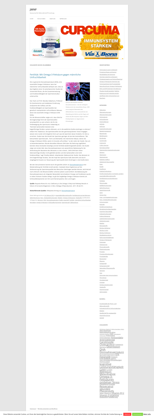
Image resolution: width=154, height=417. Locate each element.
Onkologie (103, 242)
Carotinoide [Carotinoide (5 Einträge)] (107, 342)
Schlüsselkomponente (54, 202)
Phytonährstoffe (104, 247)
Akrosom (40, 200)
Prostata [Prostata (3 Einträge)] (112, 384)
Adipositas (103, 110)
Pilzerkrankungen (105, 249)
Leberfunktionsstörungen (107, 219)
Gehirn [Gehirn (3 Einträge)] (113, 358)
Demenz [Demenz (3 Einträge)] (103, 347)
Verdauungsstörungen (106, 285)
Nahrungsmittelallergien (107, 237)
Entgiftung (103, 169)
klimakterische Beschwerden (108, 209)
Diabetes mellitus (105, 159)
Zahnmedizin (103, 292)
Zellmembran (74, 202)
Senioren (102, 271)
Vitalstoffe (79, 198)
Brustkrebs (103, 138)
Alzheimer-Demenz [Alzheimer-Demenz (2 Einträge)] (104, 334)
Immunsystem (104, 202)
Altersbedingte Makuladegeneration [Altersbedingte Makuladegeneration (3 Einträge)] (107, 331)
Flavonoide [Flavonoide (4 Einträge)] (105, 356)
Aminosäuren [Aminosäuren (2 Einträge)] (117, 334)
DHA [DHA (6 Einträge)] (102, 349)
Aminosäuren (103, 117)
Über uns (52, 19)
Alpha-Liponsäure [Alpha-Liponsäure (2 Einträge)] (116, 329)
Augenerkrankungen (106, 129)
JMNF (33, 9)
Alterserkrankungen (105, 112)
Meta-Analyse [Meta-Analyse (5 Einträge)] (108, 374)
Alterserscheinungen (106, 115)
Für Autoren (41, 19)
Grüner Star (103, 195)
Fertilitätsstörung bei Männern (81, 195)
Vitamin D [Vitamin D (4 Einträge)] (105, 395)
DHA (45, 200)
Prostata (102, 252)
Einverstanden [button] (137, 414)
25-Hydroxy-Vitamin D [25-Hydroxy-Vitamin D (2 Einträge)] (105, 329)
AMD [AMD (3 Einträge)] (111, 334)
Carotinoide (103, 141)
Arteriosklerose (104, 122)
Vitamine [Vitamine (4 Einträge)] (114, 395)
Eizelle (61, 200)
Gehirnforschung (35, 198)
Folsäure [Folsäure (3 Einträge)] (114, 357)
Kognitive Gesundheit (106, 211)
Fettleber (102, 181)
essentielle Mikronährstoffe (64, 195)
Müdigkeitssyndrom (105, 235)
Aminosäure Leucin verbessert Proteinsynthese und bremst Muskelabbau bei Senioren (108, 72)
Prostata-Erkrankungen (106, 254)
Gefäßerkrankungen (105, 185)
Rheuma (102, 261)
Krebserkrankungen (105, 214)
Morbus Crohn (104, 230)
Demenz (102, 152)
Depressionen (104, 157)
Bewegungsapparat (105, 131)
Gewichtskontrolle (105, 190)
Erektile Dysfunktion (105, 171)
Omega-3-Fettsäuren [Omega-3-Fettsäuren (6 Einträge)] (107, 378)
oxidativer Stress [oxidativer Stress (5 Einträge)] (109, 382)
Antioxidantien (104, 119)
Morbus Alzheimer (105, 228)
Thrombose (103, 278)
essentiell (66, 200)
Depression (103, 155)
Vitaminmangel (104, 289)
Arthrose (102, 126)
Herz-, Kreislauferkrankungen (48, 198)
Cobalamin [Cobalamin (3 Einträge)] (119, 344)
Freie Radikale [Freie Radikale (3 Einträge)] (105, 358)
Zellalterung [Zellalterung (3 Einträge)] (113, 397)
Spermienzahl (66, 202)
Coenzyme (103, 143)
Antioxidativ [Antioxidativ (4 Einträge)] (117, 337)
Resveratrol (103, 259)
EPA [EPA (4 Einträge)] (117, 354)
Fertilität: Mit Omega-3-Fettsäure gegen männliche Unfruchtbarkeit (55, 76)
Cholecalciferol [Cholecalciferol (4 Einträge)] (107, 344)
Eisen (101, 164)
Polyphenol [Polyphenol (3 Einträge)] (104, 384)
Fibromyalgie (103, 183)
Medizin (60, 198)
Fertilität (71, 200)
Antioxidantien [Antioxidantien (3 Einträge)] (105, 338)
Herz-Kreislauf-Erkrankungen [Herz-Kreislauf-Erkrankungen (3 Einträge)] (111, 360)
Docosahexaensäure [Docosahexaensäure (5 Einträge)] (112, 352)
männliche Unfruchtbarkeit (83, 200)
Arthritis (102, 124)
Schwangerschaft (105, 266)
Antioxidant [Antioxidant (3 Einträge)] (110, 335)
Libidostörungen (104, 221)
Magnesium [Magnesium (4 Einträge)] (105, 371)
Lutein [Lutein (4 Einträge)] (103, 369)
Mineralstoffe (103, 226)
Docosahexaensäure (76, 165)
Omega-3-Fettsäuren (69, 198)
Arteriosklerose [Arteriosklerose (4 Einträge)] (107, 339)
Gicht (101, 193)
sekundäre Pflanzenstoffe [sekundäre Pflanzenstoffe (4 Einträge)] (107, 389)
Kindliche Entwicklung (106, 207)
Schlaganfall (103, 263)
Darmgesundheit (104, 148)
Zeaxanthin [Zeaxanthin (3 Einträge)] (104, 397)
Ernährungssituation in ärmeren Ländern (111, 174)
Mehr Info (147, 414)
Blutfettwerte (103, 136)
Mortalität (33, 202)
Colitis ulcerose (104, 145)
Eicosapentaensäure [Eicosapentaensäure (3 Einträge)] (107, 355)
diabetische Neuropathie (107, 162)
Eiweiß (101, 167)
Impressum (63, 19)
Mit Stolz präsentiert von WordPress (47, 409)
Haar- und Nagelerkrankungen (108, 197)
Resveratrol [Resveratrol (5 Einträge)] (106, 386)
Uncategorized (104, 280)
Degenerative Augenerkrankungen (110, 150)
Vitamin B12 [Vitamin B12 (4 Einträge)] (118, 393)
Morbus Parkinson (105, 233)
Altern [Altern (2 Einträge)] (122, 329)
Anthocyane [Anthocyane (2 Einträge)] (103, 335)
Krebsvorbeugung (105, 216)
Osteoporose (103, 245)
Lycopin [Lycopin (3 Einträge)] (109, 370)
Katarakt (102, 204)
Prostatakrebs (104, 256)
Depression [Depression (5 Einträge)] (113, 346)
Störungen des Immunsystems (109, 275)
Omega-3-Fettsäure (42, 202)
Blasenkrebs (103, 133)
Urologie (102, 282)
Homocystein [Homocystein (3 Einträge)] (105, 362)
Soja (101, 273)
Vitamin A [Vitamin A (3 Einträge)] (107, 393)
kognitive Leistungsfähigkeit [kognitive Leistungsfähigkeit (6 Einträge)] (111, 365)
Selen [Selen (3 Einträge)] (102, 393)
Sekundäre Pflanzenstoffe (107, 268)
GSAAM (102, 318)
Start (31, 19)
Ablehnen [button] (127, 414)
